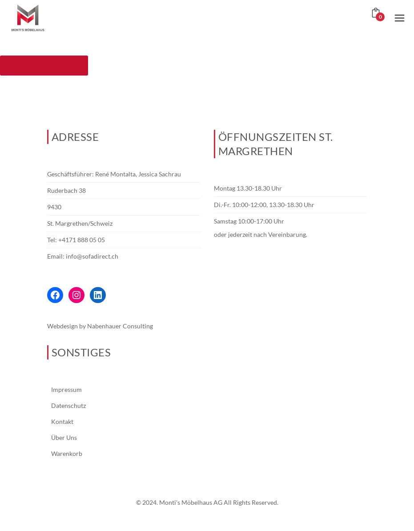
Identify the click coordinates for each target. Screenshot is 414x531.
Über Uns (64, 437)
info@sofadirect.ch (92, 256)
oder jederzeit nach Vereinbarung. (260, 234)
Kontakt (62, 421)
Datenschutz (68, 405)
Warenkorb (66, 453)
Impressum (66, 389)
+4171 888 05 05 (81, 240)
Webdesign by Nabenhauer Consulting (100, 326)
